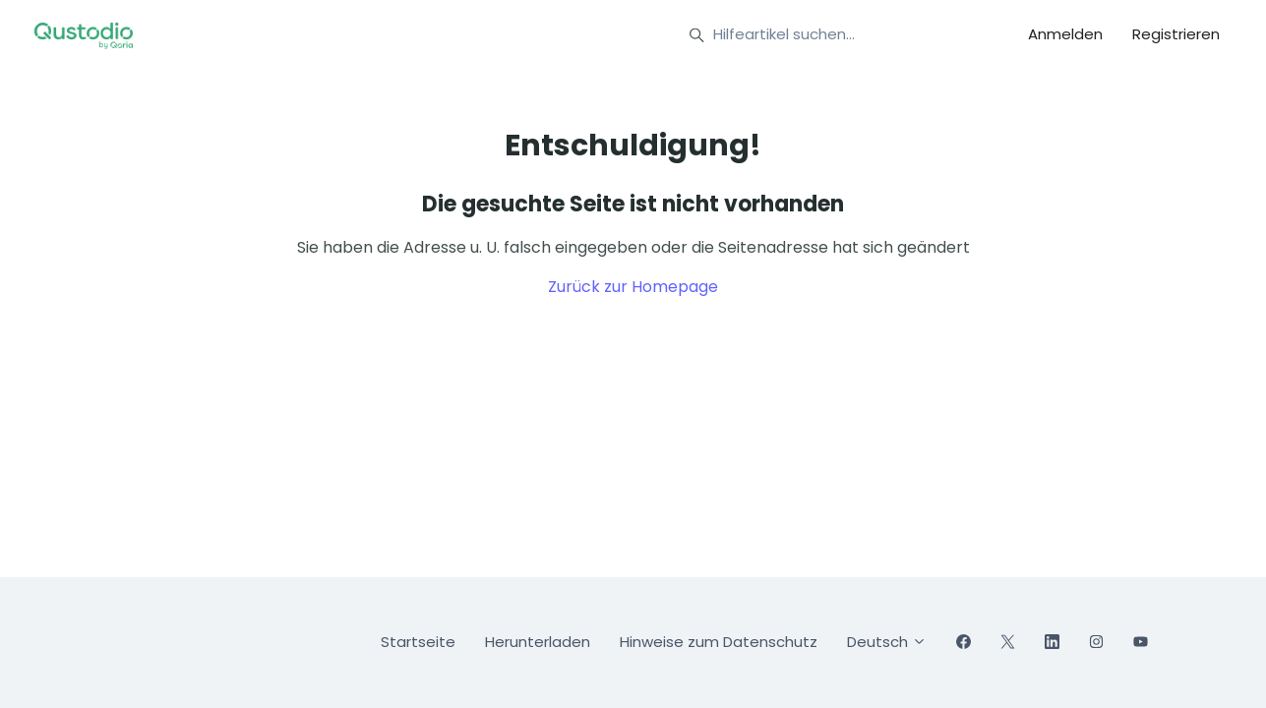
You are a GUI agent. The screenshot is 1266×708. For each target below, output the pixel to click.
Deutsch (887, 641)
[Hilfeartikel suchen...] (832, 35)
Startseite (418, 641)
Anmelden (1065, 34)
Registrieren (1176, 34)
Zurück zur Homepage (633, 286)
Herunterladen (537, 641)
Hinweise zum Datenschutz (718, 641)
